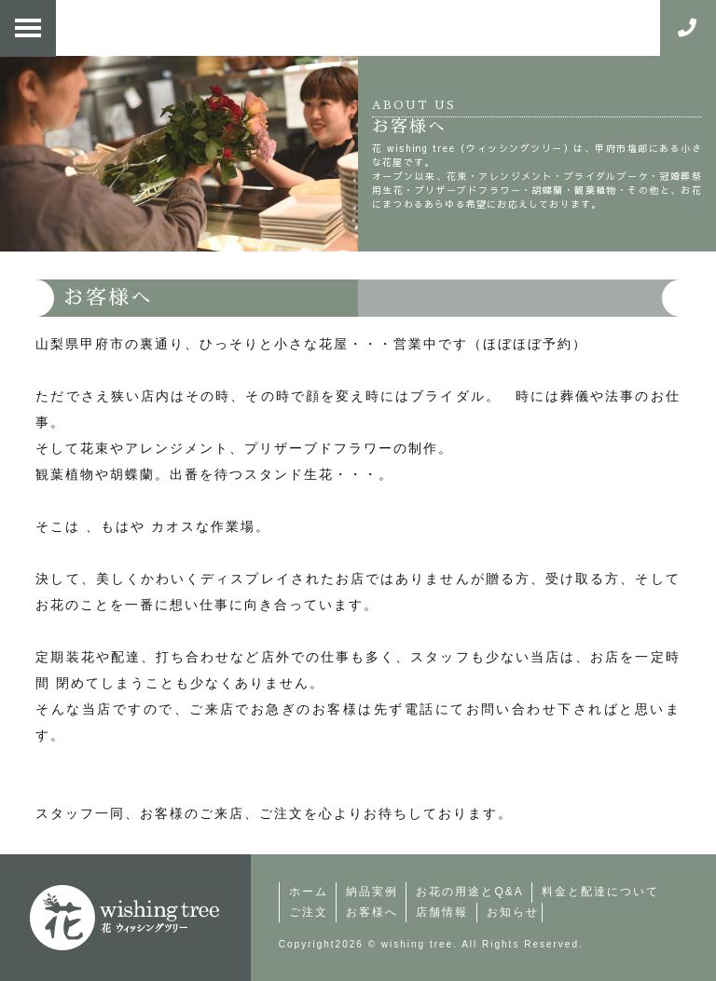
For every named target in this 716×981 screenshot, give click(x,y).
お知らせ (513, 912)
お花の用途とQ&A (469, 891)
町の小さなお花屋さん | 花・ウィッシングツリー (125, 917)
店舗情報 (442, 912)
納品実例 (372, 891)
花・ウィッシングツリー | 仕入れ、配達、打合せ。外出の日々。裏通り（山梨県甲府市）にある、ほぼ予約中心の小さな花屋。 (348, 28)
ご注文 (308, 912)
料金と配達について (600, 891)
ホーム (308, 891)
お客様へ (372, 912)
